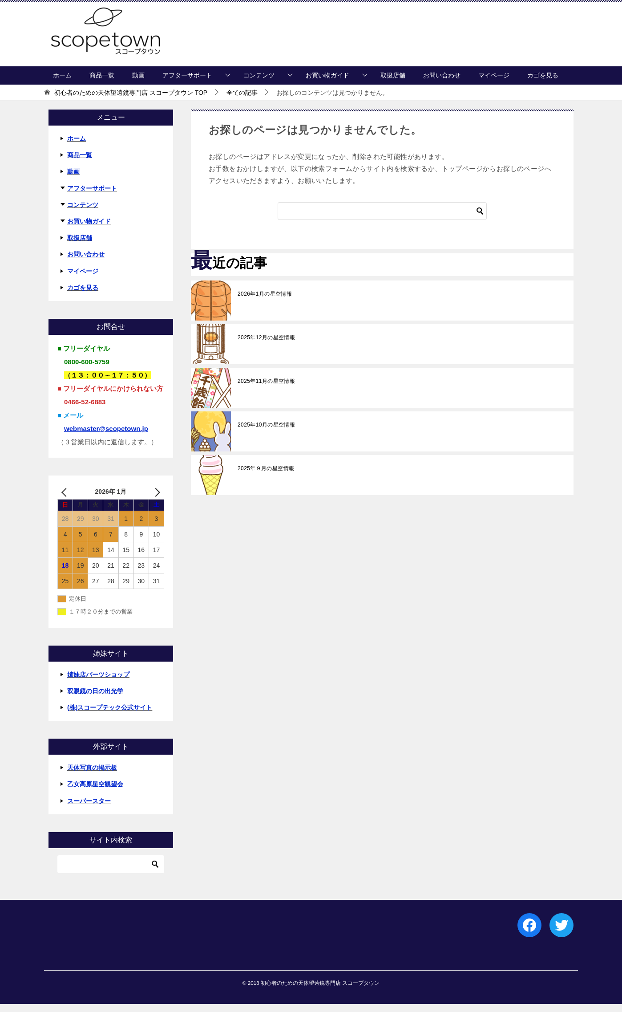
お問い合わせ (441, 83)
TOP (130, 100)
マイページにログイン (474, 62)
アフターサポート (187, 83)
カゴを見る (542, 83)
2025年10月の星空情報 (266, 433)
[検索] (382, 219)
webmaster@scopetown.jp (106, 436)
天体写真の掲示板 (92, 776)
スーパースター (89, 809)
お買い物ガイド (327, 83)
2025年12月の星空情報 (266, 345)
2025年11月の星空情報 (266, 389)
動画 (138, 83)
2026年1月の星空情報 (265, 302)
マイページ (493, 83)
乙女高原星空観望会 (95, 792)
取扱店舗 (392, 83)
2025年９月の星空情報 (266, 476)
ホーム (62, 83)
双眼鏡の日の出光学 (95, 699)
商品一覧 (101, 83)
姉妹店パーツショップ (98, 682)
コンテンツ (259, 83)
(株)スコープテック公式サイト (109, 715)
